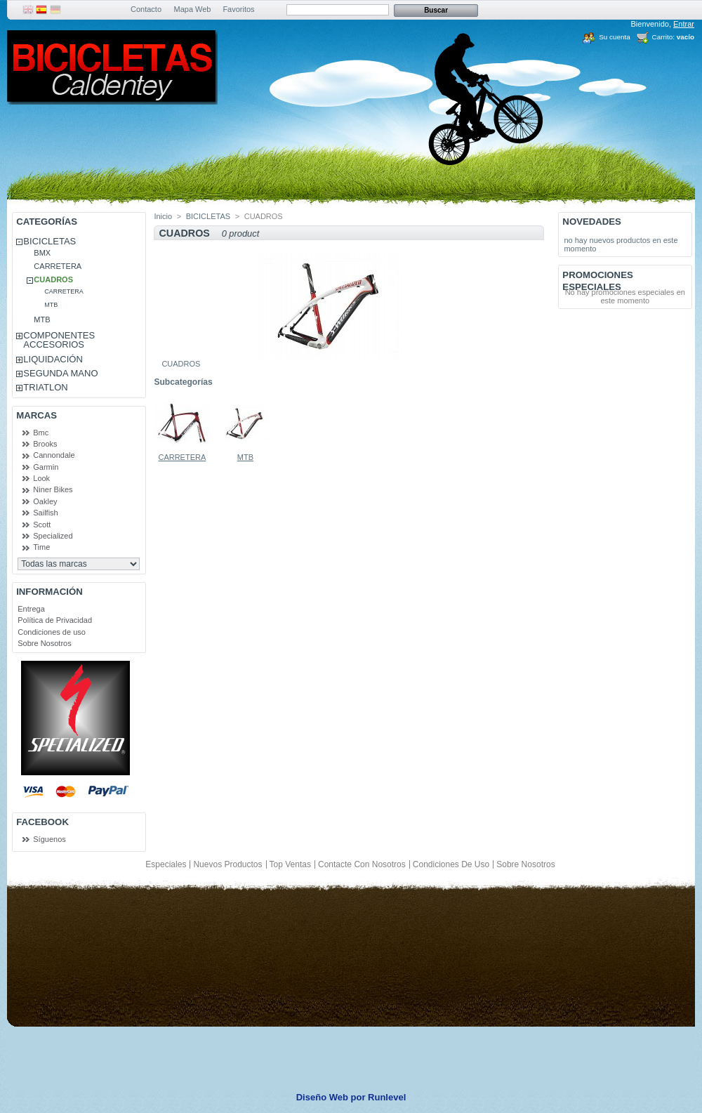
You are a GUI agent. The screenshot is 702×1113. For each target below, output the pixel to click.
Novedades (591, 221)
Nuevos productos (227, 864)
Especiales (165, 864)
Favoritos (238, 9)
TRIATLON (45, 387)
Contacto (146, 9)
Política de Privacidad (55, 620)
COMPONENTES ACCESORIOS (59, 340)
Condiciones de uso (52, 632)
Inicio (163, 216)
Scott (42, 524)
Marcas (36, 415)
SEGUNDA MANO (60, 373)
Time (41, 547)
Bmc (40, 432)
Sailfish (45, 512)
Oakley (45, 501)
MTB (51, 304)
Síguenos (49, 839)
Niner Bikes (52, 489)
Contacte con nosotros (362, 864)
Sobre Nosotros (44, 643)
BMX (42, 253)
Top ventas (290, 864)
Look (41, 478)
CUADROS (53, 279)
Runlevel (387, 1097)
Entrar (683, 24)
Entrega (31, 609)
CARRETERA (57, 266)
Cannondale (53, 455)
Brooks (45, 444)
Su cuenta (614, 37)
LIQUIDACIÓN (53, 359)
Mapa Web (192, 9)
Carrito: (663, 37)
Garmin (45, 467)
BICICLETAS (49, 241)
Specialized (52, 536)
